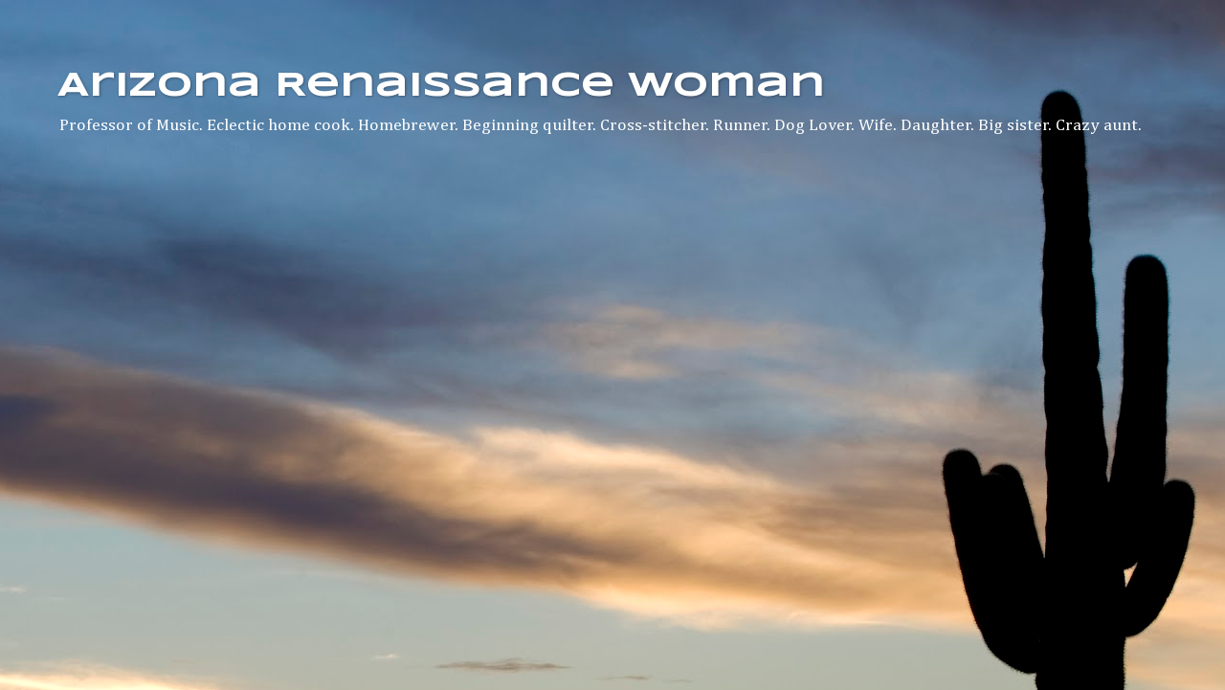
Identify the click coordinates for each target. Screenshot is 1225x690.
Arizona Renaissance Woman (441, 86)
